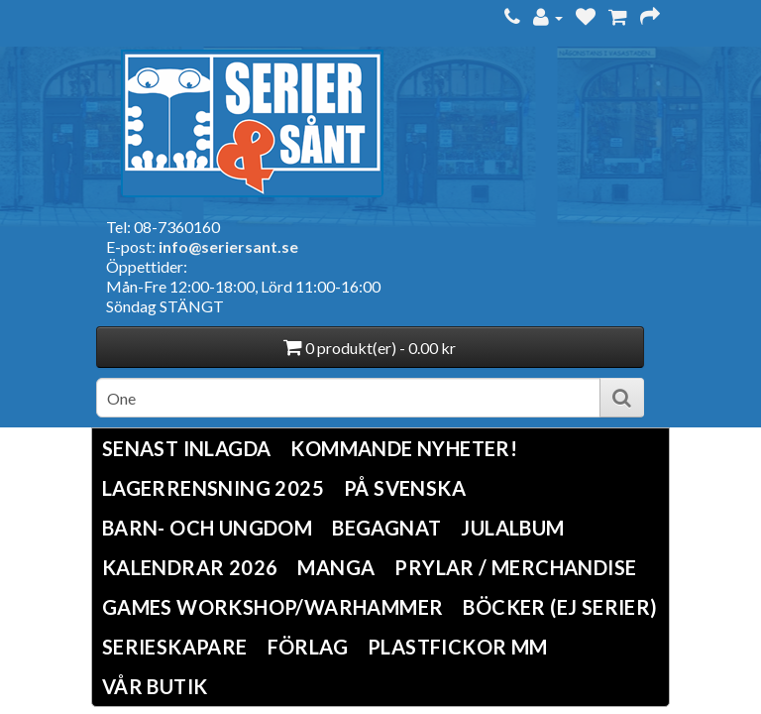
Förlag (308, 646)
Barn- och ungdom (207, 527)
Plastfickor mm (458, 646)
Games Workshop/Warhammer (273, 607)
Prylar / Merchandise (515, 567)
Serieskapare (175, 646)
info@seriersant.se (228, 246)
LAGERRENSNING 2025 (213, 488)
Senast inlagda (187, 448)
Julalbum (512, 527)
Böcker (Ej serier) (560, 607)
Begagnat (386, 527)
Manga (336, 567)
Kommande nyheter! (403, 448)
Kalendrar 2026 (190, 567)
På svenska (405, 488)
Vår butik (155, 686)
